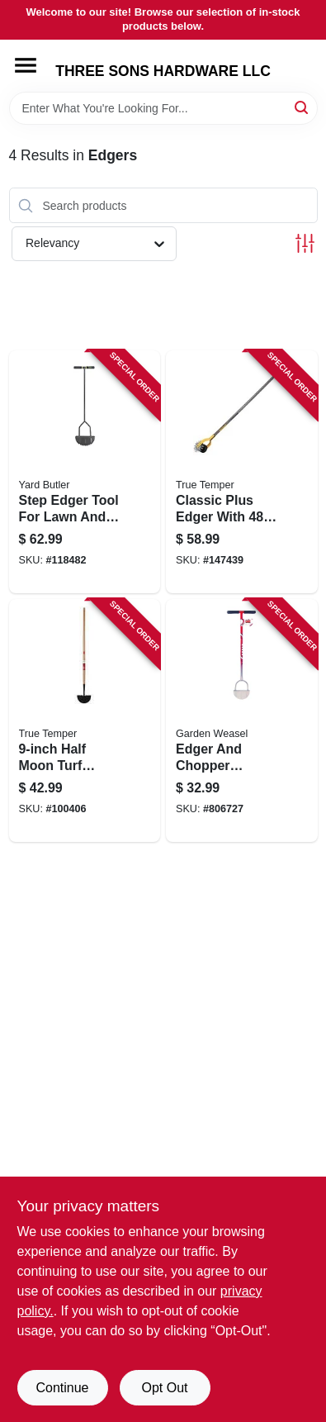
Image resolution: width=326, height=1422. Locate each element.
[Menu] (25, 65)
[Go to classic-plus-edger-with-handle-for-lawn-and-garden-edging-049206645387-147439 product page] (242, 471)
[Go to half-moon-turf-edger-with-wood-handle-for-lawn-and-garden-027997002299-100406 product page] (85, 720)
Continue (61, 1388)
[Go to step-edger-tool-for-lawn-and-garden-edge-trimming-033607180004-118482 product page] (85, 471)
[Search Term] (163, 108)
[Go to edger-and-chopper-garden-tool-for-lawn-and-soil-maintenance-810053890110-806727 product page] (242, 720)
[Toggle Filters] (304, 243)
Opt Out (164, 1388)
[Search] (302, 107)
